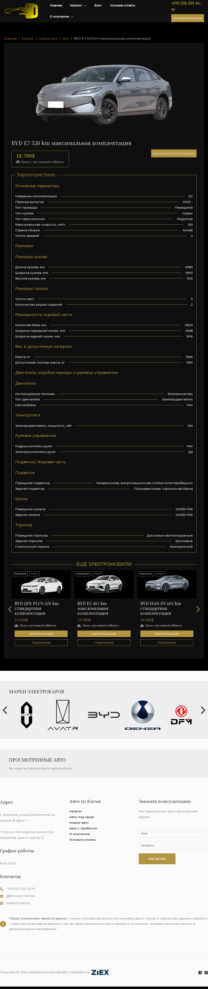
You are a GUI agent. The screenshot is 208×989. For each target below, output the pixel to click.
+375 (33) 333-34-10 (187, 6)
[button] (200, 609)
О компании (152, 11)
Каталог (85, 11)
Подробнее (41, 642)
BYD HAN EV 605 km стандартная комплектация (160, 608)
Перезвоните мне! (187, 15)
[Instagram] (206, 975)
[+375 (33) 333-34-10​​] (18, 889)
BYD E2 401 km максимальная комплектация (92, 608)
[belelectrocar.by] (16, 904)
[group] (26, 714)
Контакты (11, 876)
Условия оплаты (123, 11)
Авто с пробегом (83, 828)
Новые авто (79, 822)
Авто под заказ (81, 817)
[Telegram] (200, 975)
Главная (66, 11)
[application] (91, 11)
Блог (102, 11)
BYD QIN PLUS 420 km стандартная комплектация (36, 608)
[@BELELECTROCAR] (19, 896)
